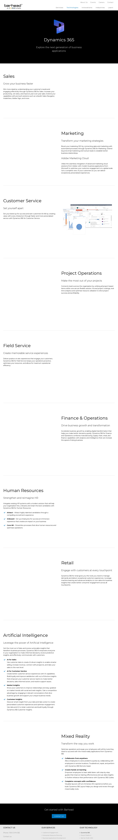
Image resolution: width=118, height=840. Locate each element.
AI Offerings (46, 816)
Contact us (7, 812)
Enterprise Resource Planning (52, 810)
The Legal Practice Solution (13, 836)
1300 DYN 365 (14, 808)
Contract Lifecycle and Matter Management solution (18, 832)
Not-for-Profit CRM (87, 813)
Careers (45, 837)
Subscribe (7, 816)
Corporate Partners (49, 834)
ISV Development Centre (51, 819)
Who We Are (47, 831)
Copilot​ (83, 816)
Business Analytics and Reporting (53, 821)
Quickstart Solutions (49, 824)
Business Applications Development (54, 813)
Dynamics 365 (85, 808)
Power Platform (86, 810)
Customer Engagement (50, 808)
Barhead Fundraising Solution (13, 838)
